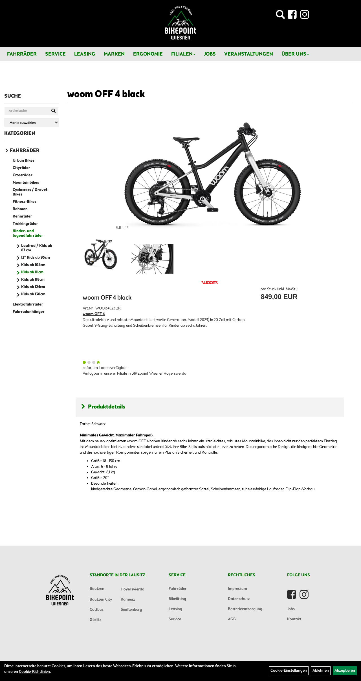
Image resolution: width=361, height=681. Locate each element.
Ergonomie (148, 54)
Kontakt (294, 619)
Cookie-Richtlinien (34, 672)
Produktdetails (103, 407)
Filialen (183, 54)
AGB (232, 619)
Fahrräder (22, 54)
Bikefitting (177, 599)
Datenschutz (239, 599)
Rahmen (20, 209)
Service (55, 54)
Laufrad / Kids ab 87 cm (36, 248)
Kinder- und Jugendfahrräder (28, 233)
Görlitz (96, 620)
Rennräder (22, 216)
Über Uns (295, 54)
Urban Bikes (23, 160)
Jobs (210, 54)
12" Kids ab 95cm (35, 257)
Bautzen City (101, 599)
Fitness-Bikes (24, 202)
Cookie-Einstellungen (288, 670)
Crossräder (22, 175)
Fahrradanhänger (29, 312)
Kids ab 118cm (33, 279)
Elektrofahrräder (28, 304)
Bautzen (97, 589)
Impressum (237, 589)
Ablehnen (320, 670)
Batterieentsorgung (245, 609)
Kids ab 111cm (32, 272)
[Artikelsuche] (280, 16)
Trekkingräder (25, 224)
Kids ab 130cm (33, 294)
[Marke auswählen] (31, 122)
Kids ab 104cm (33, 265)
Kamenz (128, 599)
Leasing (84, 54)
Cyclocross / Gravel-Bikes (31, 192)
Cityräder (21, 168)
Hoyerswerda (132, 589)
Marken (114, 54)
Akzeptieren (344, 670)
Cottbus (97, 609)
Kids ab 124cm (33, 287)
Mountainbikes (26, 182)
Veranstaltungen (248, 54)
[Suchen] (53, 111)
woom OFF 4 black (106, 94)
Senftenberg (131, 609)
